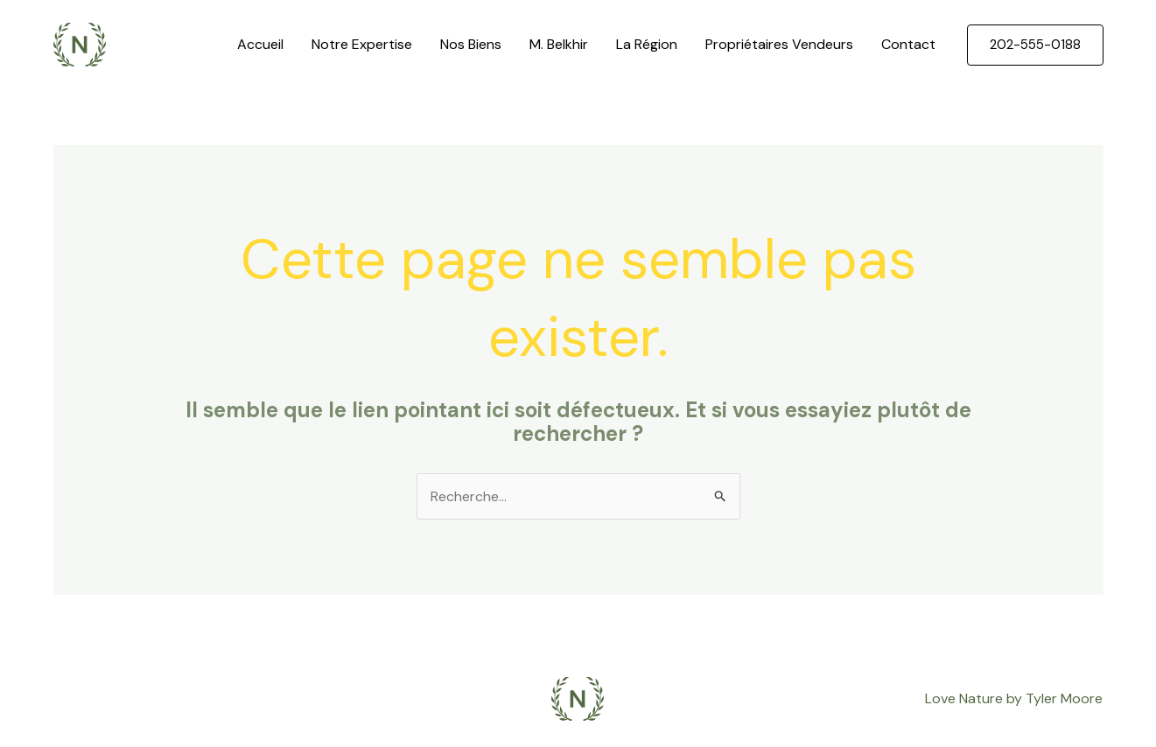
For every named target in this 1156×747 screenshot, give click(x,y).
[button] (1035, 45)
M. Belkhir (558, 44)
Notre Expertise (362, 44)
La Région (646, 44)
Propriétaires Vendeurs (779, 44)
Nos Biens (470, 44)
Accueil (260, 44)
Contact (908, 44)
